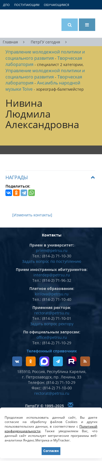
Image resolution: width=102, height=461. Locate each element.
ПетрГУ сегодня (45, 42)
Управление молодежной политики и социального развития (45, 55)
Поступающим (26, 5)
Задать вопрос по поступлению (51, 261)
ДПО (6, 5)
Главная (10, 42)
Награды (16, 177)
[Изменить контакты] (32, 214)
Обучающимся (56, 5)
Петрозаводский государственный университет (25, 23)
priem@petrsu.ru (51, 250)
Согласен (51, 451)
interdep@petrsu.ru (51, 274)
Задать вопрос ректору (51, 323)
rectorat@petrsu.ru (51, 312)
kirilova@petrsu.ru (52, 293)
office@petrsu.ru (51, 337)
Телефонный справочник (52, 350)
